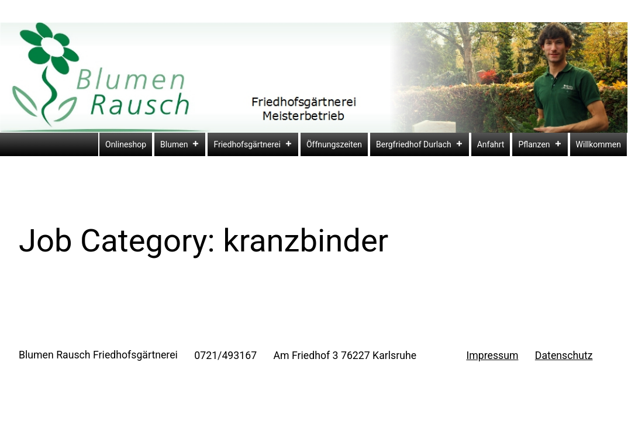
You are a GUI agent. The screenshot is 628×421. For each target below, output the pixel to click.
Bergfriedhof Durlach (419, 144)
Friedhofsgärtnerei (252, 144)
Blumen (179, 144)
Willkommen (598, 144)
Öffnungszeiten (334, 144)
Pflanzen (539, 144)
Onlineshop (125, 144)
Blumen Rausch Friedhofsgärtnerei (98, 355)
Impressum (492, 355)
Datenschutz (564, 355)
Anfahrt (491, 144)
